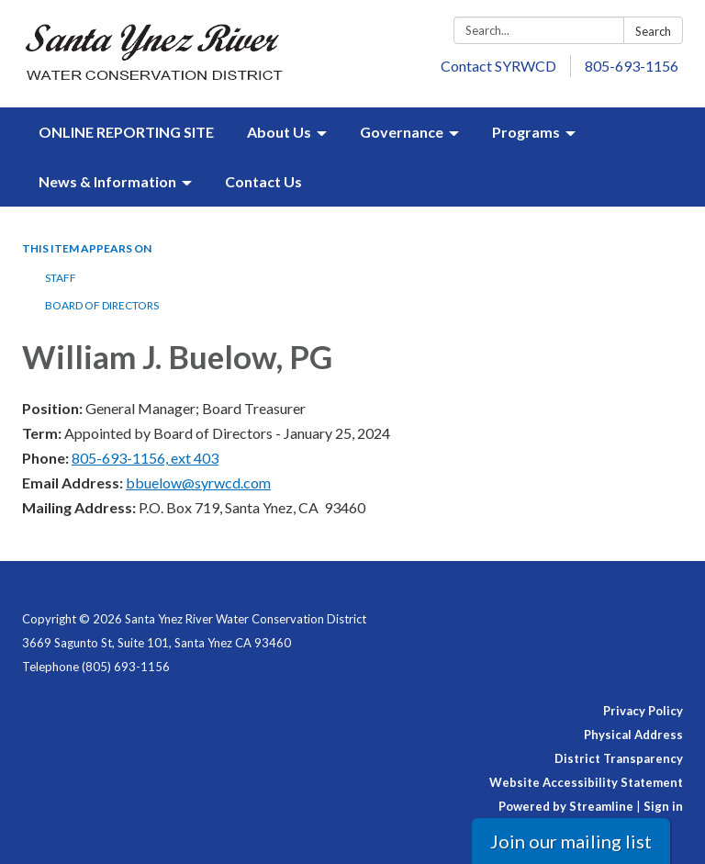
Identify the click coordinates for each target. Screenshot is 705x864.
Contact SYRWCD (498, 65)
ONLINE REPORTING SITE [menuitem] (126, 131)
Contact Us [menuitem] (263, 181)
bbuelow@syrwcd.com (198, 482)
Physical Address (633, 734)
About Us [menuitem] (279, 131)
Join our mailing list (571, 841)
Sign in (663, 806)
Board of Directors (102, 305)
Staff (60, 278)
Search (653, 31)
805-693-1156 (631, 65)
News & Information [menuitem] (107, 181)
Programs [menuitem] (526, 131)
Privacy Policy (643, 710)
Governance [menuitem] (401, 131)
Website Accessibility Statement (586, 782)
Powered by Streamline (565, 806)
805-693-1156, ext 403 (145, 457)
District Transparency (618, 758)
